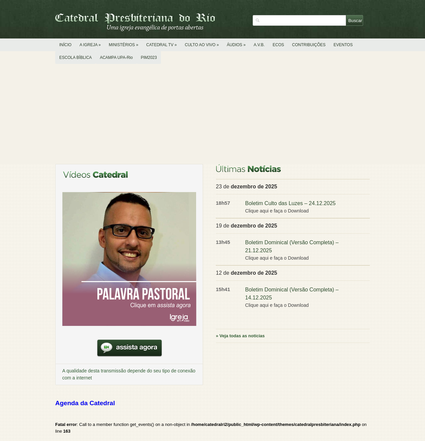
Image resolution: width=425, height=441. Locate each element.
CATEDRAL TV (161, 44)
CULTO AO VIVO (202, 44)
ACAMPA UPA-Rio (116, 57)
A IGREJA (90, 44)
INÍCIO (65, 44)
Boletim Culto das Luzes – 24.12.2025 (290, 203)
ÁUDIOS (236, 44)
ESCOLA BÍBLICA (75, 57)
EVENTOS (343, 44)
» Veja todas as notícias (240, 335)
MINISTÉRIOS (123, 44)
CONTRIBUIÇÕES (309, 44)
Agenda (85, 403)
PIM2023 (149, 57)
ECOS (278, 44)
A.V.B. (259, 44)
